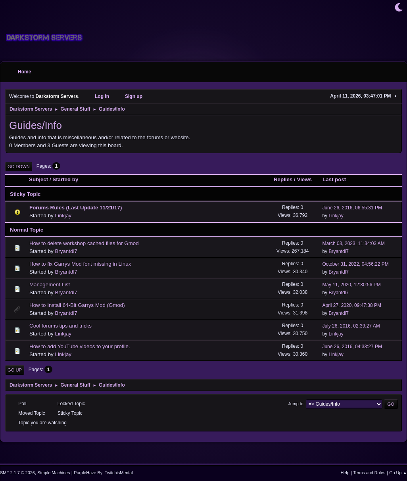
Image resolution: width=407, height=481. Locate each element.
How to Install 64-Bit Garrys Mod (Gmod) (77, 305)
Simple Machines (53, 472)
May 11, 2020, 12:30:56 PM (351, 284)
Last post (338, 179)
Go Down (19, 166)
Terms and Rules (369, 472)
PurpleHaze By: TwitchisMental (103, 472)
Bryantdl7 (66, 251)
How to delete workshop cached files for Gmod (84, 243)
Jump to (295, 403)
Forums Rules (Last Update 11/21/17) (75, 208)
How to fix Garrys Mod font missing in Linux (80, 264)
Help (345, 472)
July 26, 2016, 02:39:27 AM (351, 326)
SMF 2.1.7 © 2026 (17, 472)
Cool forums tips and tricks (60, 326)
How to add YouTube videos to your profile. (79, 346)
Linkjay (63, 215)
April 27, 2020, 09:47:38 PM (351, 305)
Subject (38, 179)
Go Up (15, 370)
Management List (49, 284)
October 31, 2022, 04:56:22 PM (355, 264)
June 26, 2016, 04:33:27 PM (352, 346)
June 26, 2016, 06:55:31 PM (352, 208)
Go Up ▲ (398, 472)
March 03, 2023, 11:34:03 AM (353, 243)
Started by (65, 179)
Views (304, 179)
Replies (283, 179)
